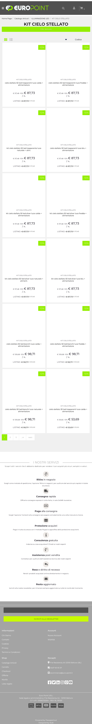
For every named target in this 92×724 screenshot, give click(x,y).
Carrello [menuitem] (5, 667)
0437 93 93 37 (56, 668)
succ (30, 437)
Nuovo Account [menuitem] (54, 635)
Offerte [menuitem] (5, 675)
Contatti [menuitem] (5, 639)
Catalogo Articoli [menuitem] (9, 663)
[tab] (7, 39)
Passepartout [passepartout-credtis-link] (51, 720)
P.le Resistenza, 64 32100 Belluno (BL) (65, 663)
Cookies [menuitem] (5, 644)
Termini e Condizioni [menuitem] (11, 652)
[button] (46, 619)
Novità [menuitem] (5, 679)
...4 (22, 437)
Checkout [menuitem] (6, 671)
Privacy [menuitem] (5, 648)
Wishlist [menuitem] (51, 639)
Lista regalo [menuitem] (7, 684)
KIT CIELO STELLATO (46, 24)
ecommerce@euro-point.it (61, 673)
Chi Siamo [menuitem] (6, 635)
